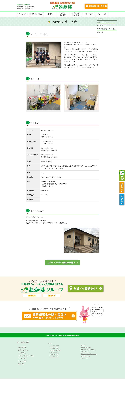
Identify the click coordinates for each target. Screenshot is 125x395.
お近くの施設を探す (62, 14)
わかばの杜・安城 (53, 352)
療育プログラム (36, 14)
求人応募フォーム (85, 356)
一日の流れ (49, 14)
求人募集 (83, 345)
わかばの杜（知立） (54, 345)
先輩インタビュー (85, 358)
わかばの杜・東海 (53, 356)
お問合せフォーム (85, 351)
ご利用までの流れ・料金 (75, 14)
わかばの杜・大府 (53, 354)
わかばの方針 (23, 14)
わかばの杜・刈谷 (53, 348)
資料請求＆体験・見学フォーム (88, 354)
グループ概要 (101, 14)
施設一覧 (21, 364)
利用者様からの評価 (86, 347)
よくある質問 (88, 14)
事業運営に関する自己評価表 (88, 349)
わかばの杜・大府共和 (54, 350)
